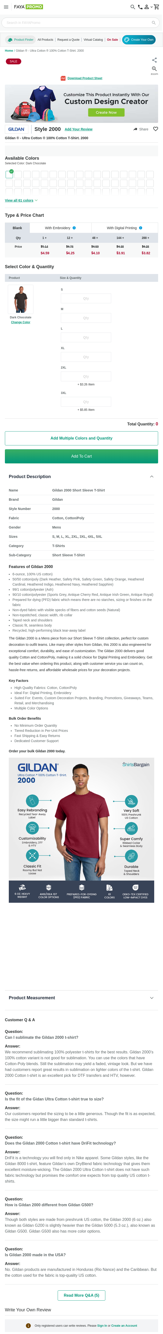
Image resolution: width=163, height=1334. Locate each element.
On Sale (112, 39)
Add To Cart (81, 456)
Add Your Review (79, 129)
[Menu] (6, 7)
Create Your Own (138, 39)
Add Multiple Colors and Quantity (81, 438)
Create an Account (124, 1325)
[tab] (17, 228)
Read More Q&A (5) (81, 1295)
